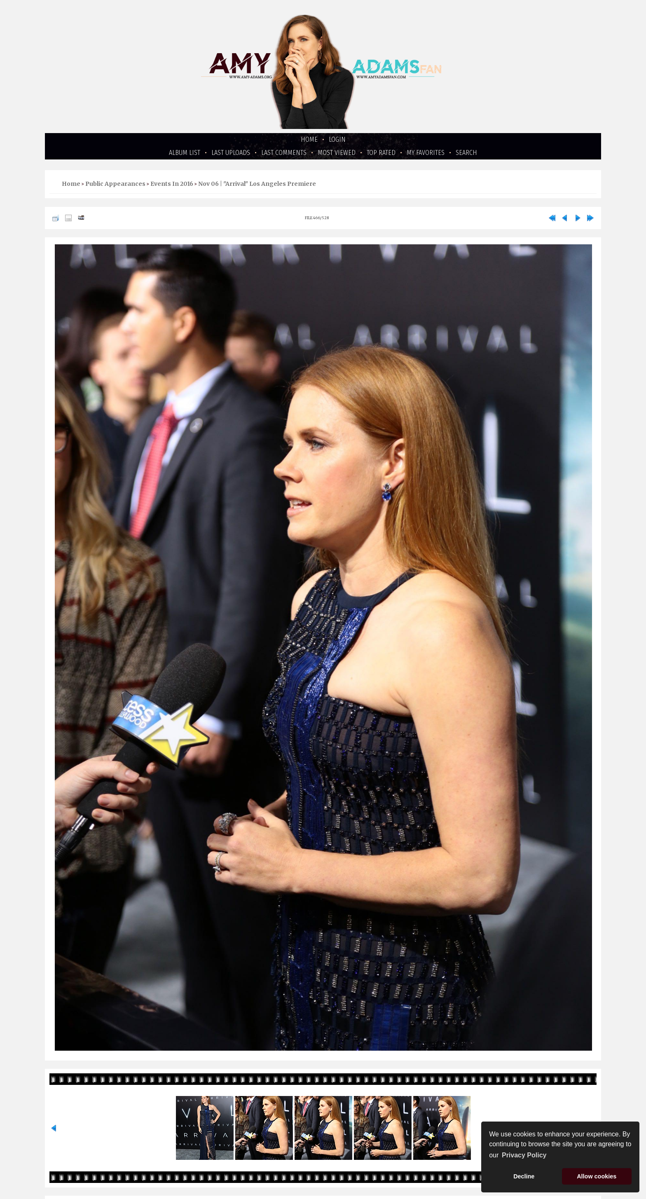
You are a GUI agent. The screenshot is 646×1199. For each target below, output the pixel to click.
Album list (184, 153)
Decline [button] (523, 1176)
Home (309, 139)
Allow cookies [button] (596, 1176)
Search (466, 153)
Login (337, 139)
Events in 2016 (171, 183)
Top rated (381, 153)
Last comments (284, 153)
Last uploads (230, 153)
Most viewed (337, 153)
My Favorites (426, 153)
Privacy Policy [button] (524, 1155)
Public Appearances (115, 183)
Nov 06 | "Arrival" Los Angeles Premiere (257, 183)
